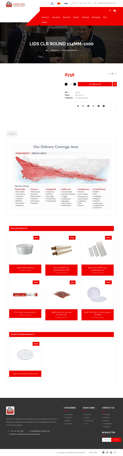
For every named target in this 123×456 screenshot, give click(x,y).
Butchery (68, 418)
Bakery (67, 421)
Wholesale (107, 424)
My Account (88, 421)
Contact (106, 414)
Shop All (87, 414)
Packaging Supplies (81, 98)
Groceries (68, 414)
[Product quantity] (70, 84)
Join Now (116, 440)
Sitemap (106, 427)
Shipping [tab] (12, 134)
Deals (86, 418)
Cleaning (68, 424)
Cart (85, 424)
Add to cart (96, 84)
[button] (114, 10)
